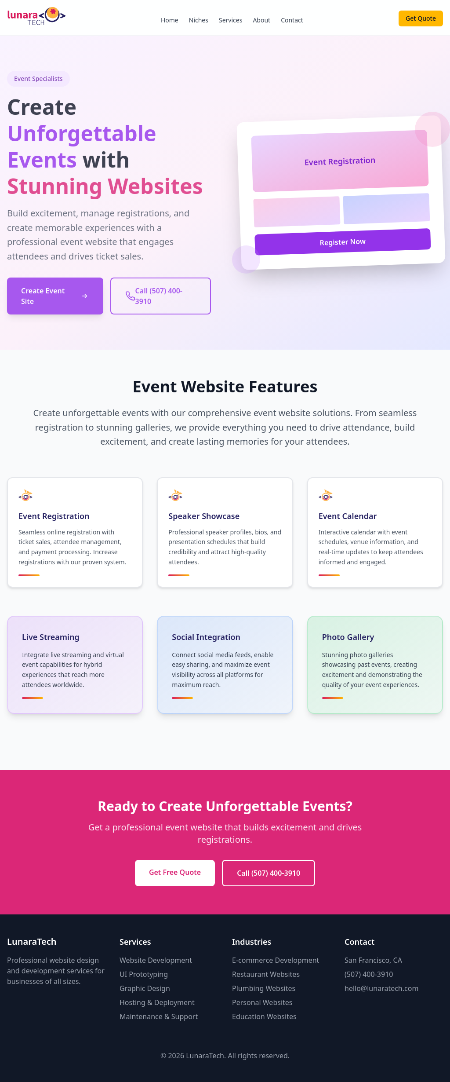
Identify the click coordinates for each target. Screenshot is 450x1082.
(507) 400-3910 (369, 974)
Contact (292, 20)
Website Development (156, 960)
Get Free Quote (175, 872)
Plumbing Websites (263, 988)
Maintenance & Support (159, 1016)
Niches (198, 20)
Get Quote (421, 18)
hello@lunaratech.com (381, 988)
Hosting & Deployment (157, 1002)
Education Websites (264, 1016)
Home (169, 20)
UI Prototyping (144, 974)
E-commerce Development (275, 960)
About (261, 20)
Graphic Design (145, 988)
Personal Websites (262, 1002)
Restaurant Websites (266, 974)
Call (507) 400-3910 (268, 873)
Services (230, 20)
